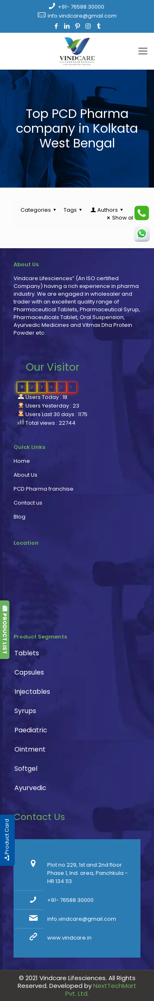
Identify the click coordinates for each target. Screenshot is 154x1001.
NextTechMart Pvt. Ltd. (100, 989)
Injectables (32, 691)
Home (22, 461)
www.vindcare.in (69, 938)
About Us (25, 475)
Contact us (28, 503)
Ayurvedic (30, 788)
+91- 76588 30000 (81, 7)
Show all (119, 218)
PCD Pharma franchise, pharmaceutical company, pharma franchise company (73, 591)
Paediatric (30, 730)
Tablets (26, 653)
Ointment (30, 749)
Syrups (25, 711)
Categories (39, 210)
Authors (107, 210)
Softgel (25, 768)
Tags (74, 210)
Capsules (29, 672)
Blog (19, 517)
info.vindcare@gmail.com (82, 16)
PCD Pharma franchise (44, 489)
